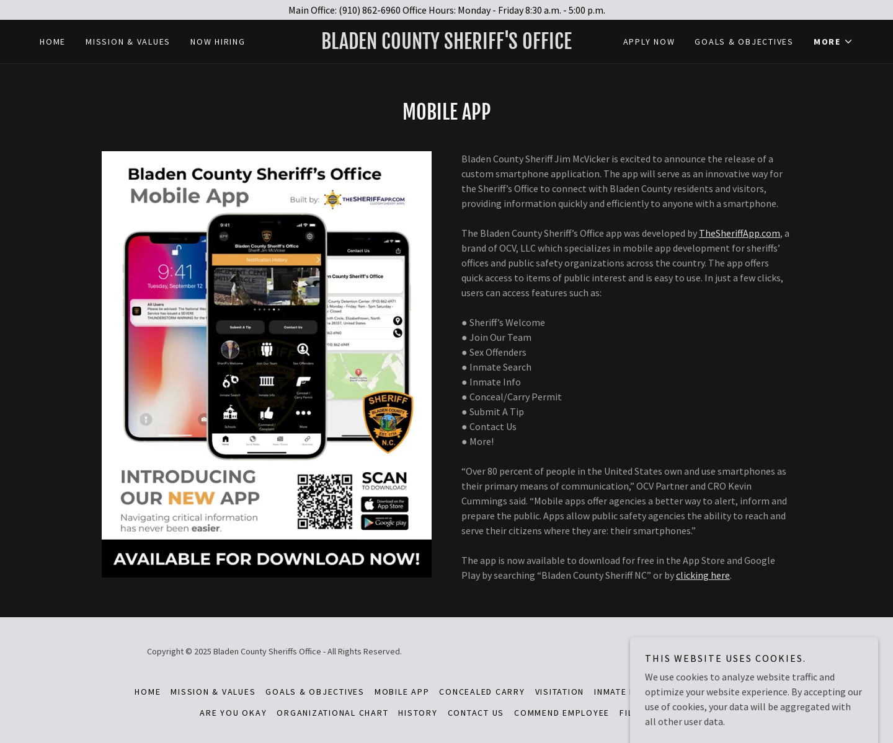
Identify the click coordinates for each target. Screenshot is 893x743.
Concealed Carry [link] (482, 691)
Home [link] (53, 41)
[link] (446, 45)
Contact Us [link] (476, 712)
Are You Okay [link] (233, 712)
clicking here (703, 575)
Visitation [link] (560, 691)
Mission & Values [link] (128, 41)
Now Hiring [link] (218, 41)
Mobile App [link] (402, 691)
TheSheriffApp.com (739, 233)
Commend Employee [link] (562, 712)
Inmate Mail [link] (622, 691)
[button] (833, 41)
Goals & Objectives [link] (744, 41)
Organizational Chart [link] (332, 712)
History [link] (417, 712)
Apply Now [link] (649, 41)
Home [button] (148, 691)
